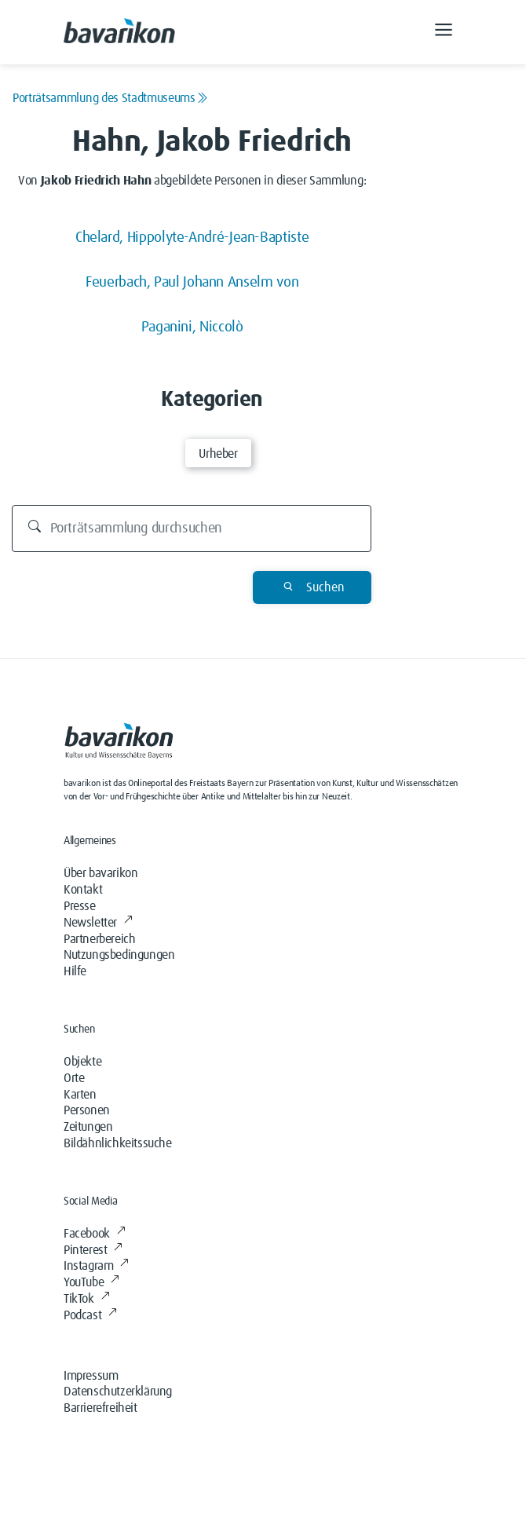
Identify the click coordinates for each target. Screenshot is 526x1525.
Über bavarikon (100, 873)
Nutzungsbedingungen (119, 955)
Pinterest (93, 1250)
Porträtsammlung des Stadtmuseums (110, 98)
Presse (80, 906)
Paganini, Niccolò (192, 327)
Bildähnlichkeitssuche (118, 1143)
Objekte (82, 1061)
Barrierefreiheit (100, 1408)
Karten (80, 1094)
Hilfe (75, 971)
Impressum (91, 1376)
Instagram (96, 1266)
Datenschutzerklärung (118, 1391)
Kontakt (83, 889)
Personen (87, 1110)
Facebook (94, 1234)
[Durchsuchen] (192, 528)
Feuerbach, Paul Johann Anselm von (192, 282)
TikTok (86, 1299)
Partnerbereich (99, 939)
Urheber (218, 454)
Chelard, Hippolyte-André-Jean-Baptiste (192, 237)
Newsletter (98, 923)
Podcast (90, 1315)
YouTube (91, 1282)
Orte (74, 1078)
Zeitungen (88, 1127)
